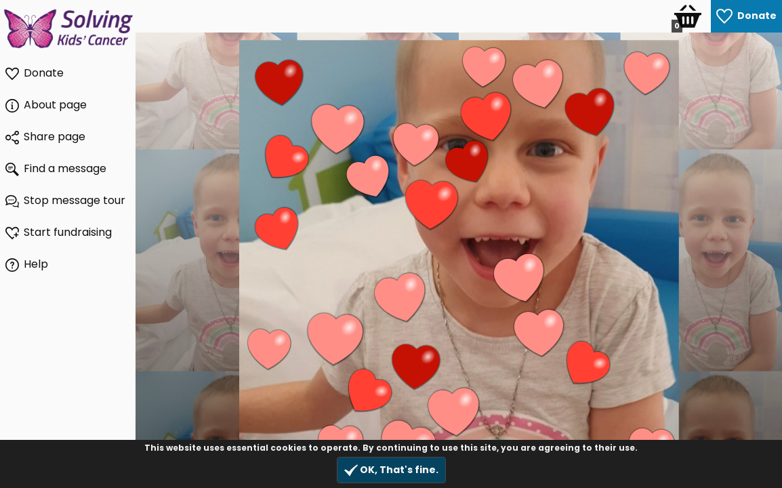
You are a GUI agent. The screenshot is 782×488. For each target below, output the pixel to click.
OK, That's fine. (391, 470)
